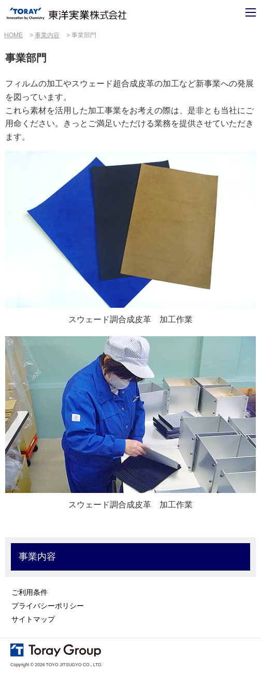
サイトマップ (33, 619)
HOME (13, 35)
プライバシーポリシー (47, 606)
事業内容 (47, 35)
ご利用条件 (29, 592)
